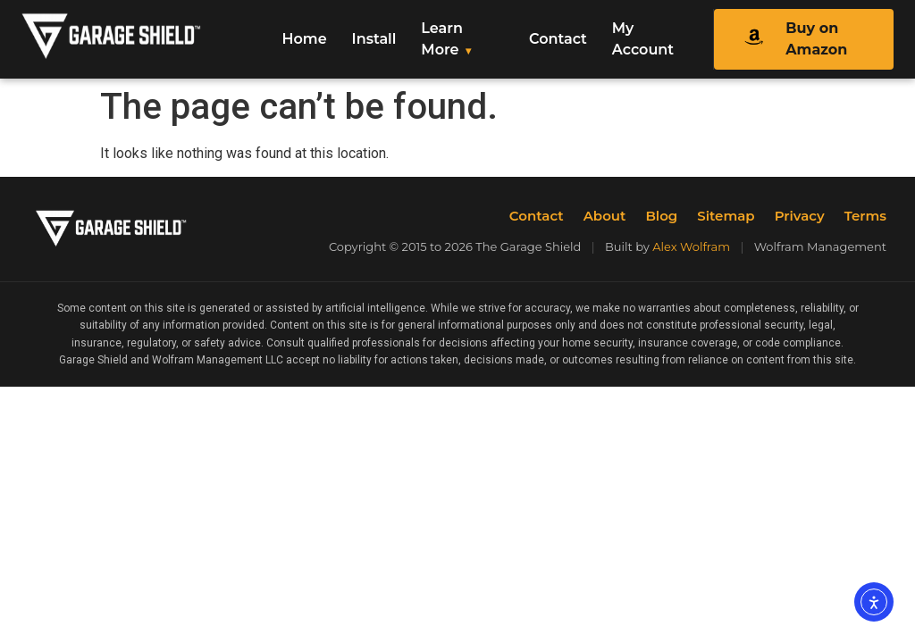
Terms (865, 215)
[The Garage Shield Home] (141, 39)
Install (374, 38)
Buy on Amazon (788, 39)
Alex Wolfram (691, 246)
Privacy (800, 215)
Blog (661, 215)
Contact (558, 38)
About (604, 215)
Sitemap (725, 215)
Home (304, 38)
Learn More (442, 39)
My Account (643, 39)
